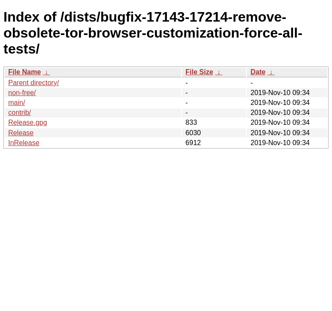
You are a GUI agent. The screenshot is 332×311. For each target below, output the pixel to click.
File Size (199, 72)
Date (257, 72)
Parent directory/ (33, 82)
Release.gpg (27, 122)
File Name (24, 72)
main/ (16, 102)
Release (21, 132)
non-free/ (22, 92)
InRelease (23, 142)
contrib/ (19, 112)
